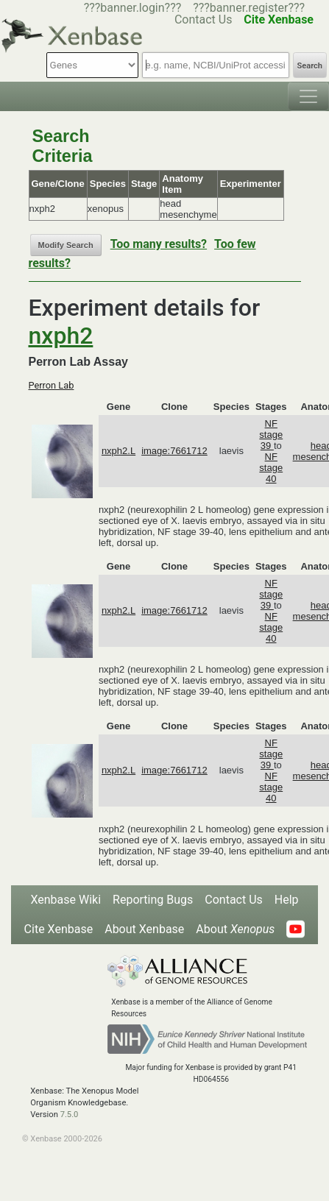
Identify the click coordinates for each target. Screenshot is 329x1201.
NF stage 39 (271, 434)
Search (309, 66)
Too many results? (158, 244)
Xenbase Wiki (65, 900)
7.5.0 (69, 1114)
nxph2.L (118, 450)
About (235, 929)
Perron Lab (51, 385)
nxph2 (61, 336)
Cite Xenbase (58, 929)
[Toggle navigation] (308, 96)
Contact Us (234, 900)
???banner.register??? (249, 8)
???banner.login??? (133, 8)
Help (287, 900)
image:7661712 (174, 450)
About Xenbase (144, 929)
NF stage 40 (271, 467)
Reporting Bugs (153, 900)
